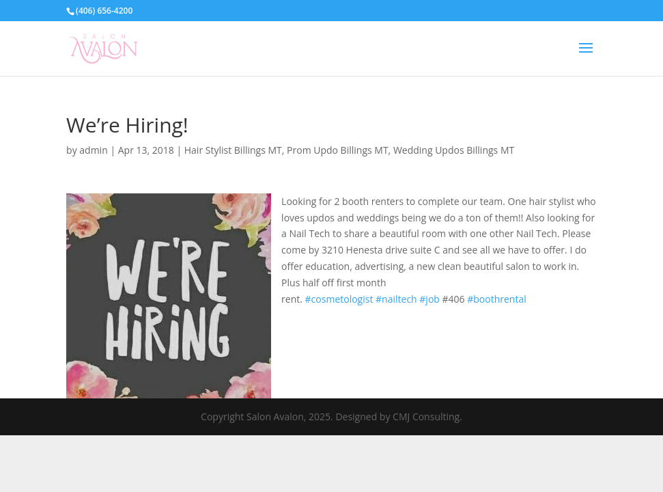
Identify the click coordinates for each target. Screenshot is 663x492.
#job (429, 298)
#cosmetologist (339, 298)
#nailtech (396, 298)
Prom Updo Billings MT (338, 150)
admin (93, 150)
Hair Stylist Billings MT (233, 150)
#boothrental (496, 298)
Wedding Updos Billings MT (453, 150)
